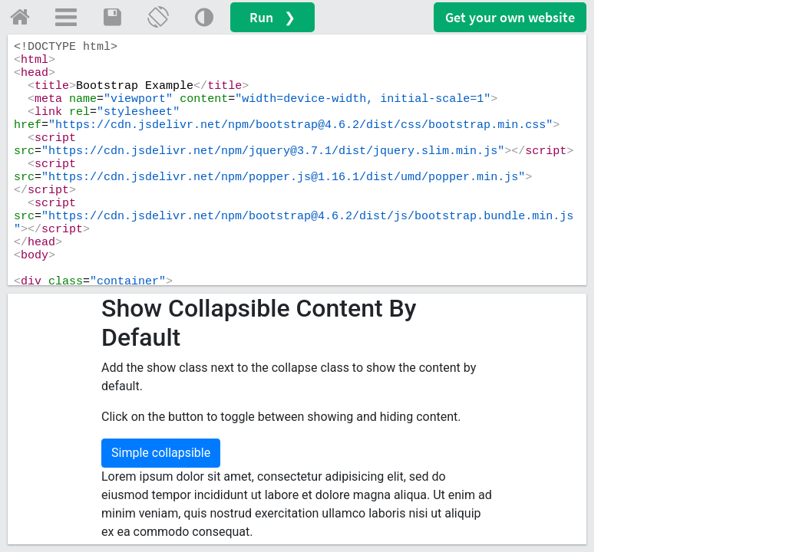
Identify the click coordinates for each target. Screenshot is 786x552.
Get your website (510, 17)
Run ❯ (272, 17)
